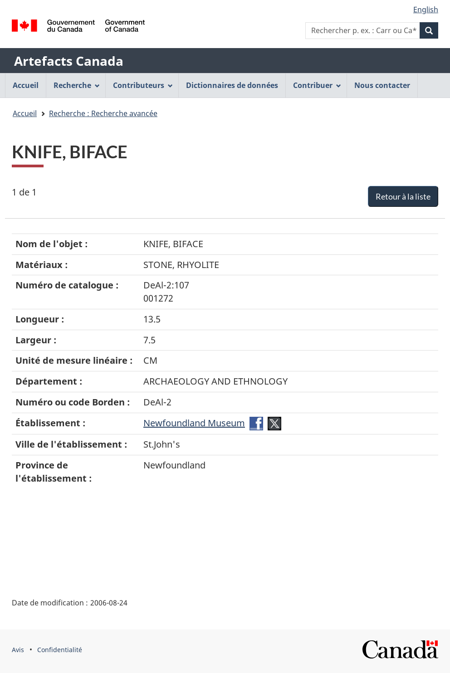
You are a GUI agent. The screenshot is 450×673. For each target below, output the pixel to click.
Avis (18, 649)
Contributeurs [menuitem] (143, 85)
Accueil (25, 113)
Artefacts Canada (68, 60)
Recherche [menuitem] (77, 85)
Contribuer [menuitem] (317, 85)
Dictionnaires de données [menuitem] (232, 85)
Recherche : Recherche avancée (103, 113)
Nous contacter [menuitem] (382, 85)
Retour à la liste (403, 196)
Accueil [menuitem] (26, 85)
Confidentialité (59, 649)
